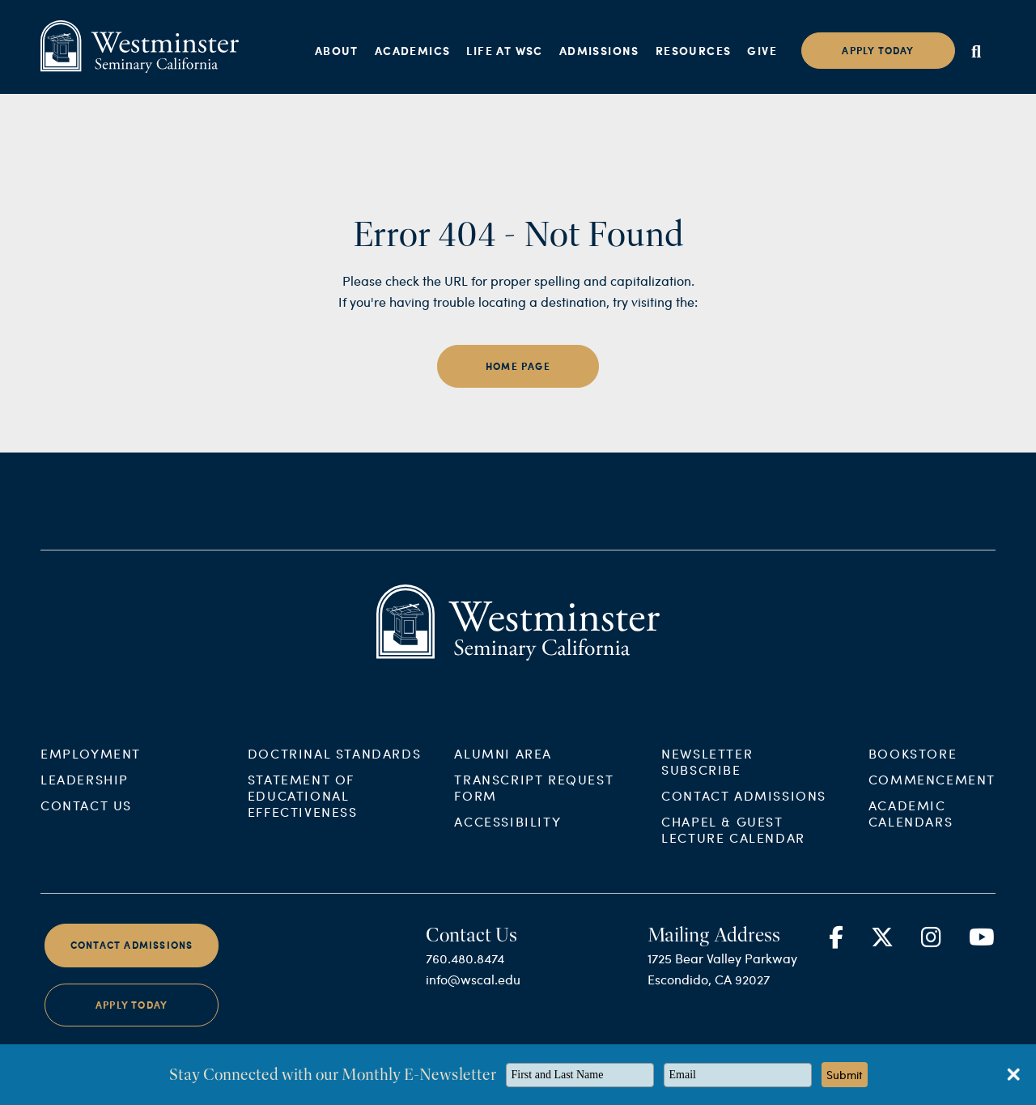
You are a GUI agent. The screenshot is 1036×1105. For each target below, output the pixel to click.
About (337, 50)
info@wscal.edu (473, 1030)
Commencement (932, 830)
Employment (90, 804)
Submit (844, 1074)
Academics (413, 50)
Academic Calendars (910, 864)
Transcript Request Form (534, 838)
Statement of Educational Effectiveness (303, 846)
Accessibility (507, 872)
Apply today (878, 50)
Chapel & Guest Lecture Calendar (733, 880)
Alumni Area (503, 804)
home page (518, 366)
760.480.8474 (465, 1009)
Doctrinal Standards (334, 804)
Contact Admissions (743, 846)
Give (762, 50)
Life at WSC (504, 50)
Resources (694, 50)
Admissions (599, 50)
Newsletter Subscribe (707, 812)
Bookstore (912, 804)
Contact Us (86, 856)
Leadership (84, 830)
